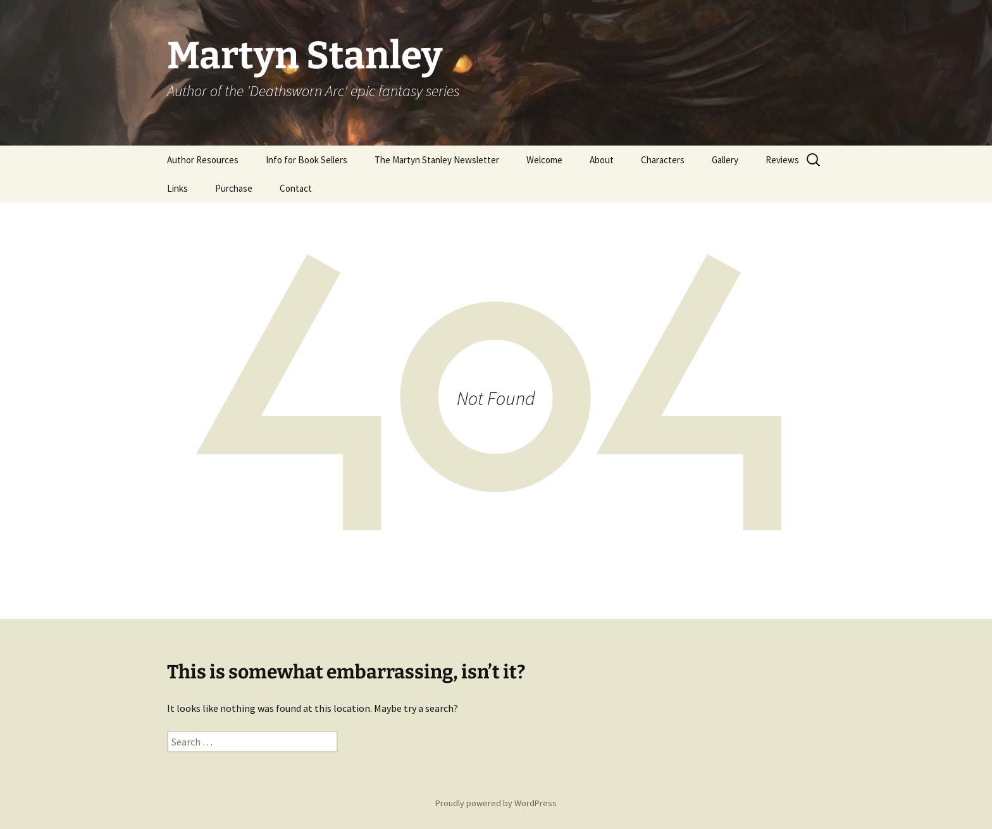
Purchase (233, 188)
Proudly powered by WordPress (496, 803)
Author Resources (203, 160)
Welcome (544, 160)
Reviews (782, 160)
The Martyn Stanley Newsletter (437, 160)
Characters (663, 160)
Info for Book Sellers (306, 160)
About (602, 160)
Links (177, 188)
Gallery (725, 160)
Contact (296, 188)
